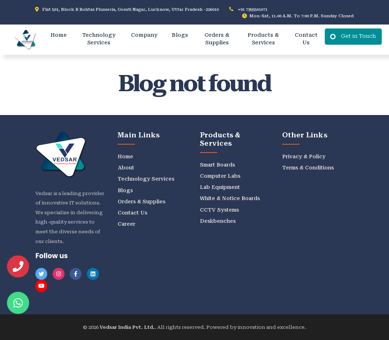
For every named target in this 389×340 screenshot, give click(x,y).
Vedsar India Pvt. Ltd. (127, 327)
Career (126, 224)
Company (144, 35)
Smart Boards (217, 165)
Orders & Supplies (217, 39)
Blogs (180, 35)
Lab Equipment (220, 187)
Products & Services (263, 39)
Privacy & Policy (303, 156)
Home (59, 35)
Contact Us (306, 39)
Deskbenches (218, 221)
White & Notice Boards (230, 198)
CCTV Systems (219, 210)
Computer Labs (220, 176)
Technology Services (98, 39)
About (126, 168)
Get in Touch (358, 36)
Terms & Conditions (308, 168)
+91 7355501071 (252, 9)
